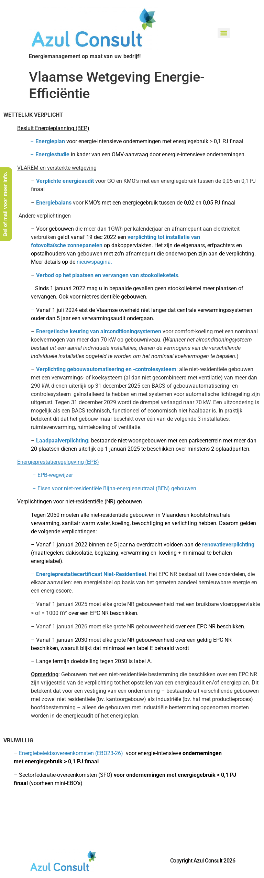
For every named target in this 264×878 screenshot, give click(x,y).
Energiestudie (52, 154)
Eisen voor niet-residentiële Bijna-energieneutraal (95, 488)
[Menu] (224, 33)
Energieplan (50, 141)
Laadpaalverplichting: (63, 440)
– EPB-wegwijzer (38, 475)
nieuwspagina (94, 262)
